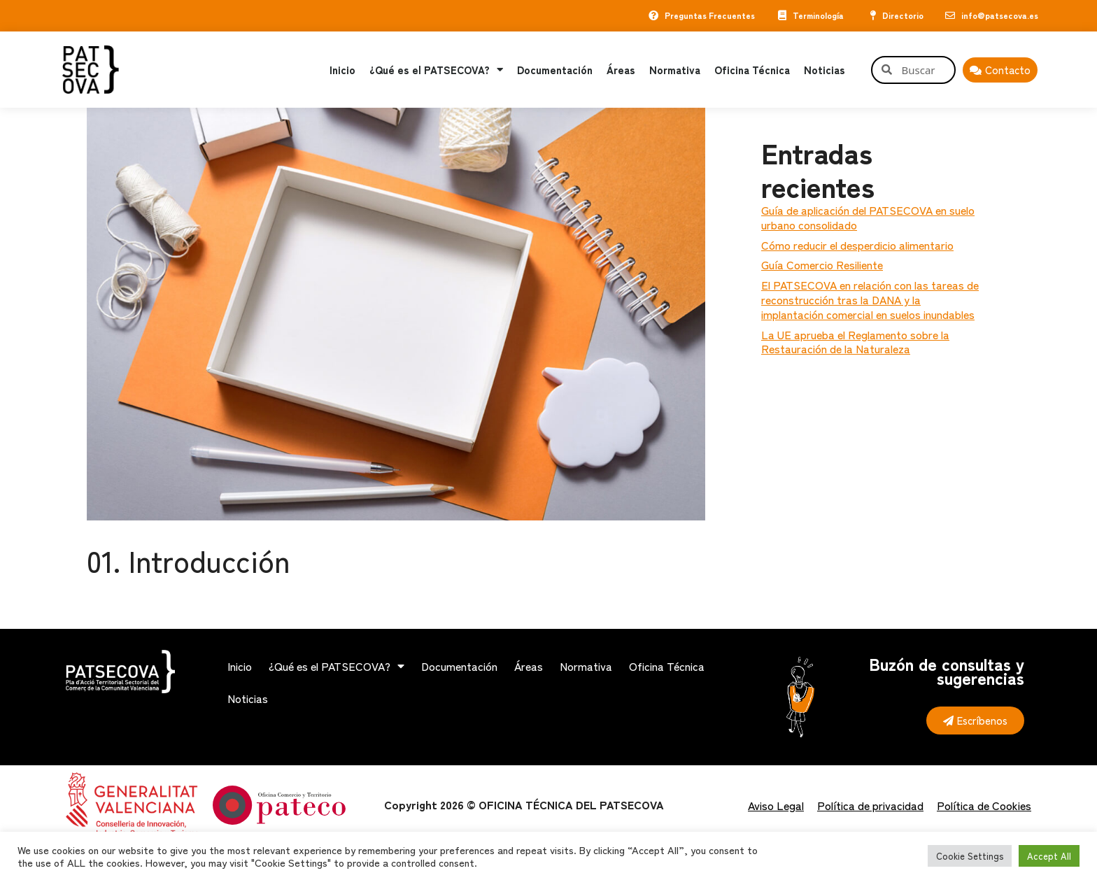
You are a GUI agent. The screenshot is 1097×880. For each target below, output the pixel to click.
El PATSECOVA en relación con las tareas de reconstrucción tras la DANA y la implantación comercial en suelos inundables (870, 299)
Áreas (621, 69)
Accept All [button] (1049, 856)
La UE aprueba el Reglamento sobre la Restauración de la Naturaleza (855, 341)
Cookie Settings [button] (969, 856)
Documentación (555, 69)
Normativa (674, 69)
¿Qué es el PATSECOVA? (436, 69)
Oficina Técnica (752, 69)
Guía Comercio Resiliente (822, 264)
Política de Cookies (984, 805)
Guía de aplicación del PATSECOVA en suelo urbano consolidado (868, 217)
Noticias (824, 69)
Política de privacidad (870, 805)
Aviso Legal (776, 805)
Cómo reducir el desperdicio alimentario (857, 244)
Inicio (342, 69)
